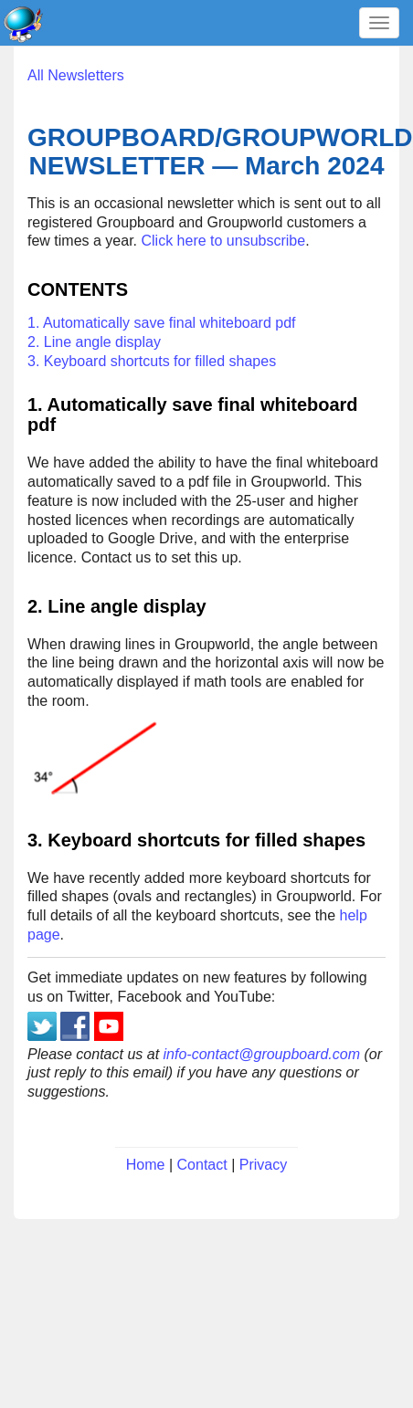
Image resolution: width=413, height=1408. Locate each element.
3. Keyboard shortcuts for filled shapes (151, 361)
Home (145, 1164)
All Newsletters (75, 75)
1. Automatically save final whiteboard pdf (161, 323)
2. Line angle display (94, 342)
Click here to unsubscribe (224, 240)
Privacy (263, 1164)
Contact (202, 1164)
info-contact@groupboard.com (262, 1054)
